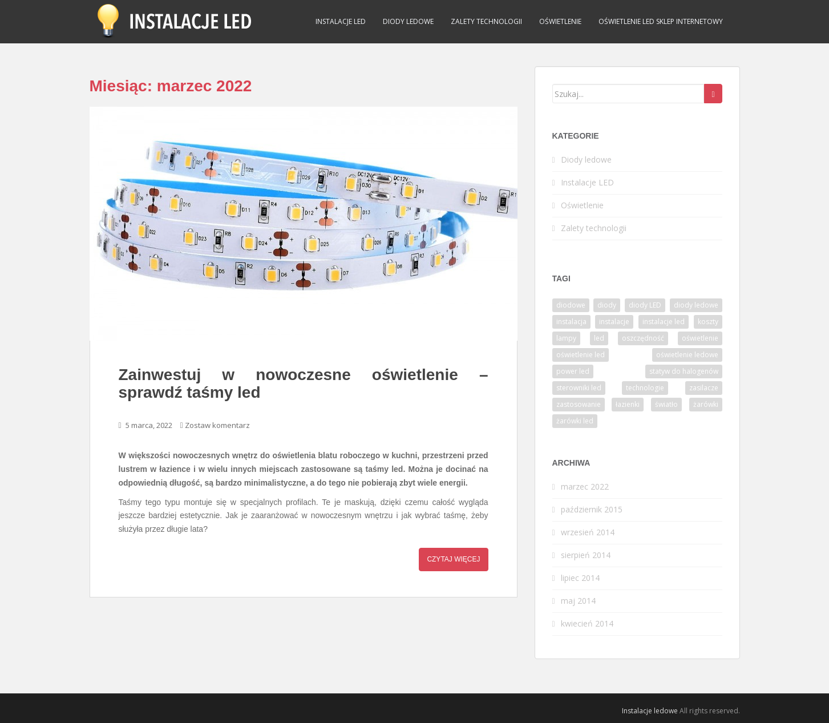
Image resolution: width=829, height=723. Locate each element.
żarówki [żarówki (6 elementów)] (705, 404)
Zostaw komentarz (217, 425)
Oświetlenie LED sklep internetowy (661, 21)
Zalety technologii (486, 21)
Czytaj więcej (453, 559)
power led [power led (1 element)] (572, 371)
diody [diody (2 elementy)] (606, 305)
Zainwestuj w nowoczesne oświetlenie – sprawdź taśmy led (303, 383)
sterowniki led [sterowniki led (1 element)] (578, 388)
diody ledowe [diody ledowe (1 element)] (696, 305)
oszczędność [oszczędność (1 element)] (643, 338)
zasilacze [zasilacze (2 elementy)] (703, 388)
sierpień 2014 (585, 555)
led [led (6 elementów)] (599, 338)
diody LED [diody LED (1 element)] (645, 305)
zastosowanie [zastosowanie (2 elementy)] (578, 404)
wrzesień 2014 (587, 532)
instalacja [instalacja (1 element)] (571, 321)
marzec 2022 (585, 486)
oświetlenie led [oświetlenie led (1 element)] (580, 355)
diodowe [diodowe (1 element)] (570, 305)
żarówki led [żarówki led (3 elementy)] (574, 421)
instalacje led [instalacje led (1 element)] (663, 321)
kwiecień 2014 (587, 623)
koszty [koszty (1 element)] (708, 321)
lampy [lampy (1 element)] (566, 338)
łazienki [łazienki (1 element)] (628, 404)
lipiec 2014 (580, 577)
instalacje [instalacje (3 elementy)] (614, 321)
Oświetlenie (560, 21)
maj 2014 (578, 600)
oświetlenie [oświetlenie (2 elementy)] (700, 338)
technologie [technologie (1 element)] (645, 388)
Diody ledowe (408, 21)
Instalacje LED (341, 21)
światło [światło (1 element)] (666, 404)
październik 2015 (591, 509)
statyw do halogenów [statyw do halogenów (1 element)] (683, 371)
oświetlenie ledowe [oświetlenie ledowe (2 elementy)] (687, 355)
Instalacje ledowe (650, 711)
